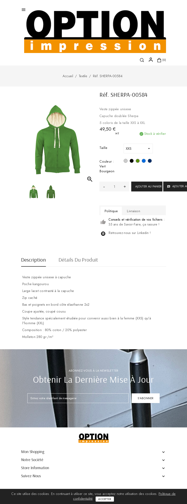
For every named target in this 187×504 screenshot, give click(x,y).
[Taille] (138, 148)
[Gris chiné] (126, 161)
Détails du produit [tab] (78, 260)
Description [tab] (33, 260)
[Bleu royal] (144, 161)
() (33, 56)
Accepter (104, 499)
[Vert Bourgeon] (138, 161)
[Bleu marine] (150, 161)
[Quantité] (114, 186)
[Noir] (132, 161)
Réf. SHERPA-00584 (107, 76)
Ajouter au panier (148, 186)
